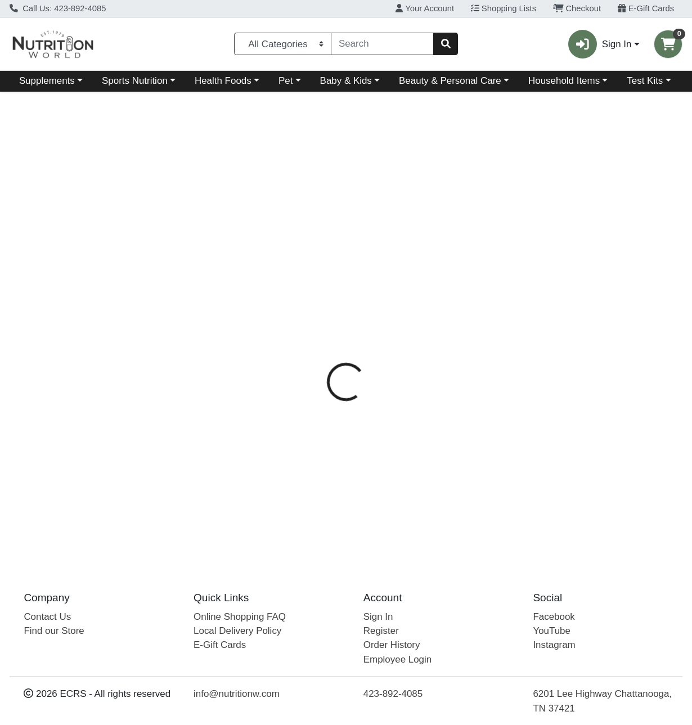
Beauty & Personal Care (450, 80)
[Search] (382, 44)
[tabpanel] (490, 404)
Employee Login (397, 659)
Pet (285, 80)
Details (320, 244)
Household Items (564, 80)
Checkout (577, 8)
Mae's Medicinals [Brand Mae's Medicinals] (441, 288)
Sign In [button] (599, 44)
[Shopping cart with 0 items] (668, 44)
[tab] (321, 243)
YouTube (551, 630)
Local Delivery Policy (237, 630)
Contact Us (47, 616)
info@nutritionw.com (237, 693)
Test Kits (645, 80)
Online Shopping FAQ (240, 616)
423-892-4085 (393, 693)
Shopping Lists (503, 8)
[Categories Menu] (283, 44)
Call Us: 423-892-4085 (58, 8)
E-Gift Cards (646, 8)
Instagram (554, 645)
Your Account (425, 8)
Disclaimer (436, 244)
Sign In (378, 616)
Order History (391, 645)
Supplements (47, 80)
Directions (375, 244)
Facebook (553, 616)
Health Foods (223, 80)
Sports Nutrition (135, 80)
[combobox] (382, 44)
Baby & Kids (346, 80)
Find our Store (54, 630)
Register (381, 630)
